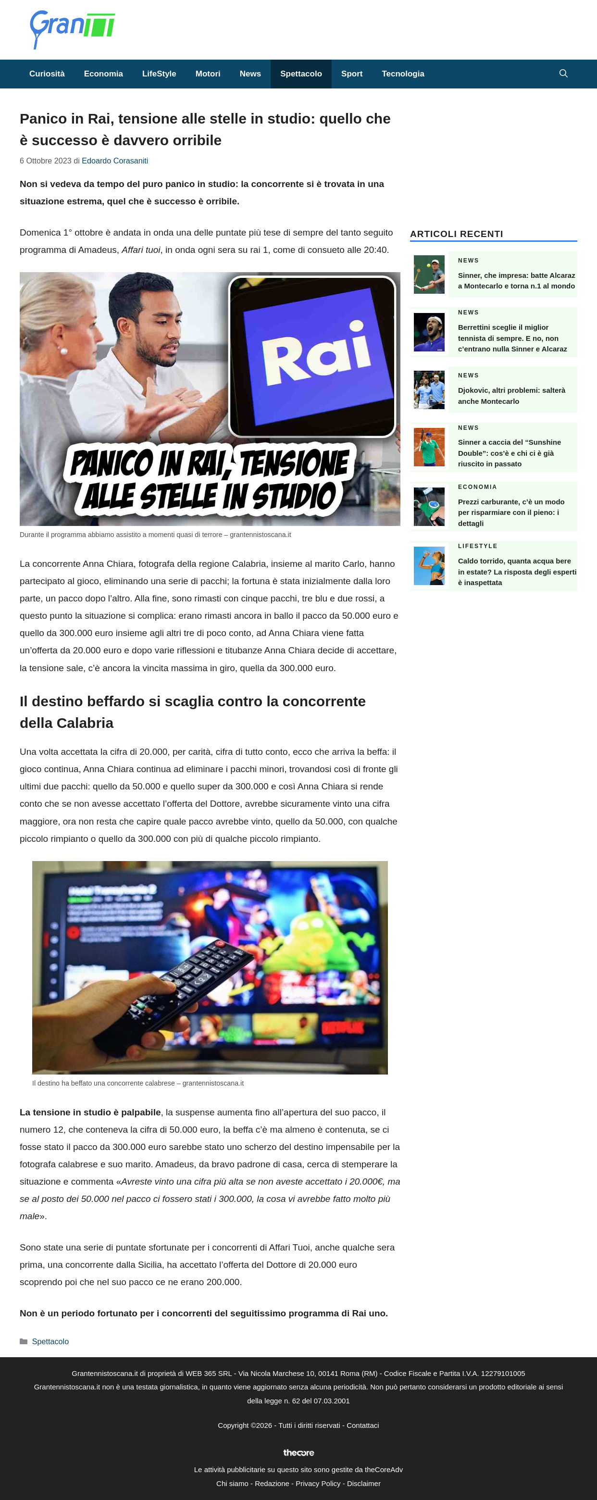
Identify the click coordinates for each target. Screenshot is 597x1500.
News (250, 73)
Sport (351, 73)
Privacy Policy (318, 1483)
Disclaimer (364, 1483)
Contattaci (363, 1425)
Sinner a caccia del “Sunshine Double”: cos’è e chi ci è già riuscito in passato (509, 453)
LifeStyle (159, 73)
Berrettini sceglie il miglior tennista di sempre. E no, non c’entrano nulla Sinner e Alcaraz (512, 338)
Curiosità (47, 73)
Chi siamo (232, 1483)
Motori (208, 73)
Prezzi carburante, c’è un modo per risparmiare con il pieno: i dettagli (511, 512)
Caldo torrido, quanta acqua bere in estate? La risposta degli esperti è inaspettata (517, 572)
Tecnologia (403, 73)
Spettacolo (301, 73)
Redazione (272, 1483)
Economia (103, 73)
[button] (563, 74)
